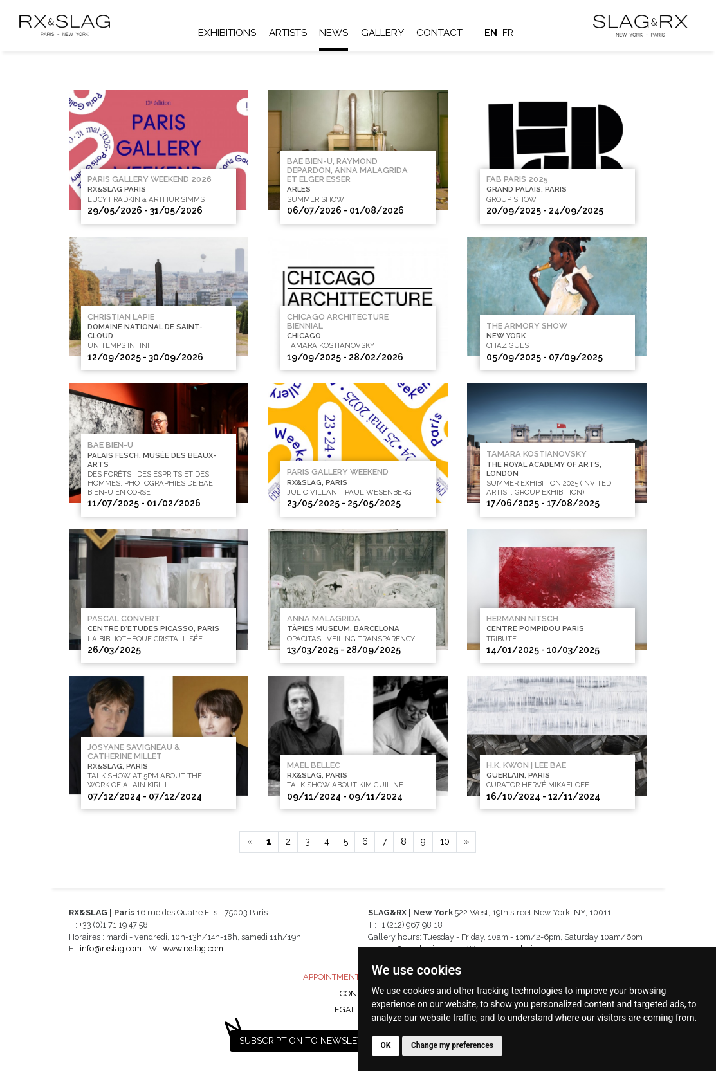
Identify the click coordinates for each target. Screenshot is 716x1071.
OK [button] (386, 1045)
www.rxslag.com (193, 948)
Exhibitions (228, 33)
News (335, 33)
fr (509, 33)
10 (445, 841)
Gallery (383, 33)
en (492, 33)
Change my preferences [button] (452, 1045)
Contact (441, 33)
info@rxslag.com (111, 948)
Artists (289, 33)
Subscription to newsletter (309, 1041)
